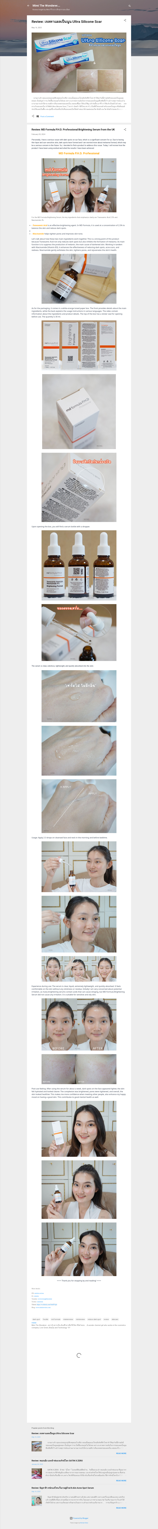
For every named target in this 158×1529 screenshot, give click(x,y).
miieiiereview (68, 1319)
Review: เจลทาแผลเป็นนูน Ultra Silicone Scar (67, 22)
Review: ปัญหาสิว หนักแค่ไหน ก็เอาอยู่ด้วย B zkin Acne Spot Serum (63, 1488)
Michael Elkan (84, 1523)
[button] (125, 20)
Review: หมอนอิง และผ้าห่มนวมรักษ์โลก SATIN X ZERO (57, 1460)
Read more (121, 1453)
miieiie (36, 1296)
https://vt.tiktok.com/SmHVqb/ (47, 1304)
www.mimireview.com (43, 1307)
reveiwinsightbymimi (45, 1299)
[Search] (129, 6)
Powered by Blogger (79, 1518)
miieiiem (40, 1302)
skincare (115, 1319)
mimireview (80, 1319)
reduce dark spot (94, 1319)
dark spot (36, 1319)
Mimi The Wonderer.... (46, 5)
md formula (55, 1319)
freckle (45, 1319)
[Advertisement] (79, 1401)
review (106, 1319)
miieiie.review (39, 1293)
